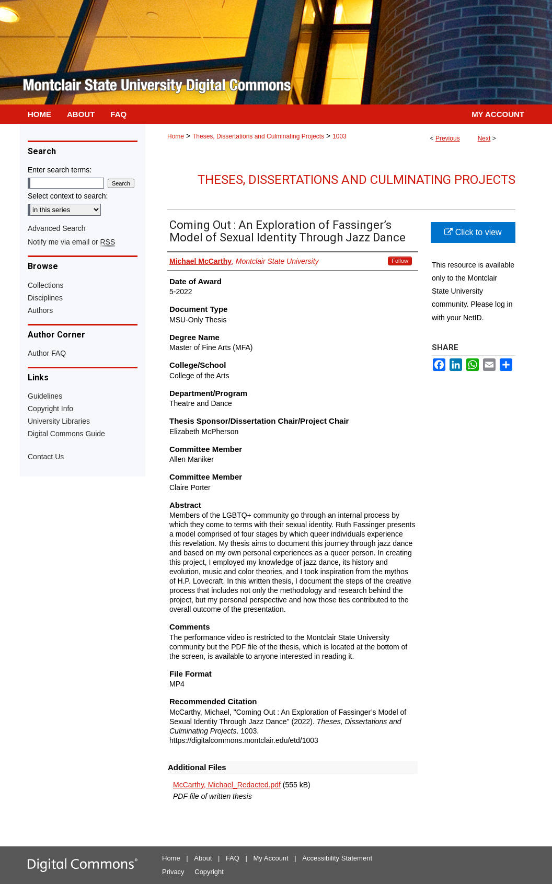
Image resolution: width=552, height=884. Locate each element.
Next (484, 138)
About (203, 858)
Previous (447, 138)
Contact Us (46, 456)
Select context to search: (68, 196)
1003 (339, 136)
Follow (400, 261)
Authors (40, 310)
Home (175, 136)
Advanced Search (57, 228)
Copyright (209, 872)
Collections (45, 285)
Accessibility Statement (337, 858)
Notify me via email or (71, 242)
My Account (271, 858)
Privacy (173, 872)
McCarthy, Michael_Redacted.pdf (227, 785)
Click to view (472, 232)
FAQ (232, 858)
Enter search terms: (59, 170)
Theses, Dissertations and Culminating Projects (258, 136)
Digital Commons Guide (66, 433)
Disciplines (45, 298)
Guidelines (45, 396)
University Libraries (59, 421)
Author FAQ (47, 353)
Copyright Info (50, 408)
